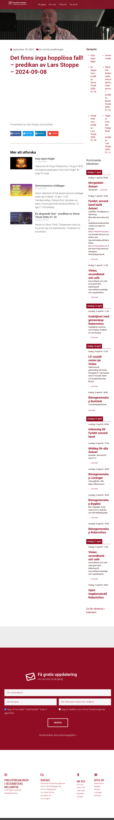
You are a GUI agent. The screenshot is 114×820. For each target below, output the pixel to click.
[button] (15, 133)
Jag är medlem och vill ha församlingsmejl (82, 705)
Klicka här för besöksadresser (53, 779)
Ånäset (97, 785)
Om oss (52, 4)
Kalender (80, 789)
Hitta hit (63, 4)
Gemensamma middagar (50, 185)
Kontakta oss (46, 791)
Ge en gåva (45, 794)
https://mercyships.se (97, 245)
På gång (42, 4)
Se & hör (74, 4)
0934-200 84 (49, 788)
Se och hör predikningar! (51, 49)
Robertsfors (99, 779)
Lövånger (98, 788)
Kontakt (45, 776)
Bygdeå (97, 782)
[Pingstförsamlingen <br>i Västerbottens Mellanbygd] (5, 770)
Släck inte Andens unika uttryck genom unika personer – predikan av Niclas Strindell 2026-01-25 (109, 88)
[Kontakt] (42, 770)
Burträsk (97, 791)
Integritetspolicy (11, 789)
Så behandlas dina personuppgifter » (58, 730)
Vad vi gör (81, 786)
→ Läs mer (102, 189)
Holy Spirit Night (45, 158)
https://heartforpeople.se (99, 231)
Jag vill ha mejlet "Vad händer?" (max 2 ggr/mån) (25, 707)
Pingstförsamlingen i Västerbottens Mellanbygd (16, 779)
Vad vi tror (81, 783)
